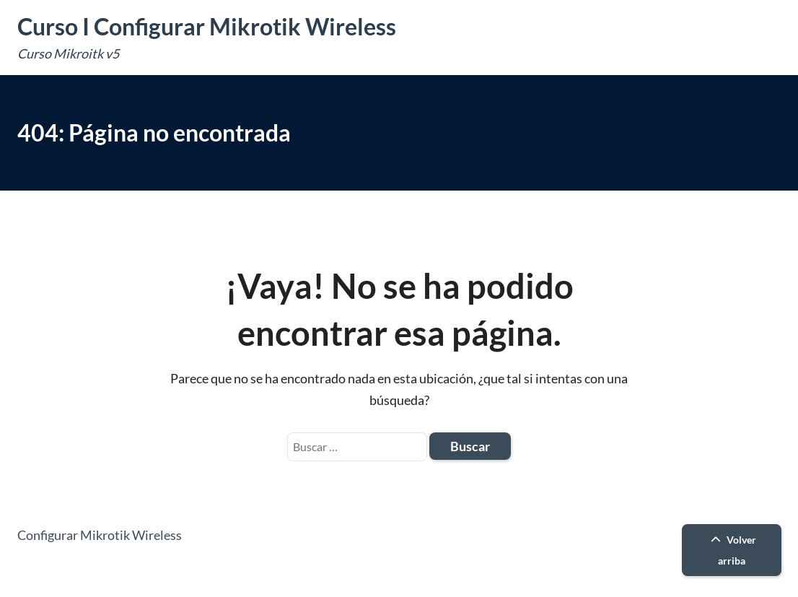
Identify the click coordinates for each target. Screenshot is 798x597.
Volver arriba (731, 550)
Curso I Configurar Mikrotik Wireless (206, 26)
